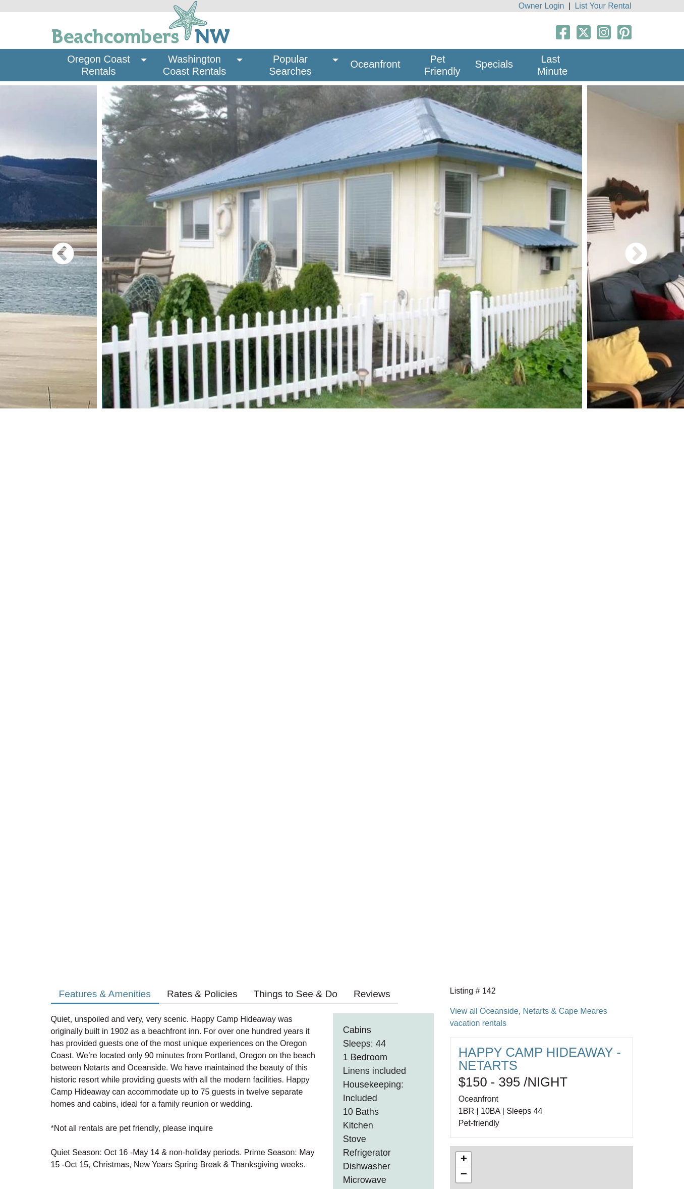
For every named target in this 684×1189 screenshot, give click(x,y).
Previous (55, 247)
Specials (494, 64)
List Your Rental (603, 6)
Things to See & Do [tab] (295, 994)
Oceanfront (376, 64)
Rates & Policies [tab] (202, 994)
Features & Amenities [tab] (105, 994)
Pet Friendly (442, 65)
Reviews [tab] (372, 994)
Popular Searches (290, 65)
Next (628, 247)
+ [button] (464, 1159)
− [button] (464, 1174)
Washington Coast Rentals (194, 65)
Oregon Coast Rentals (100, 65)
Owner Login (541, 6)
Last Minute (552, 65)
